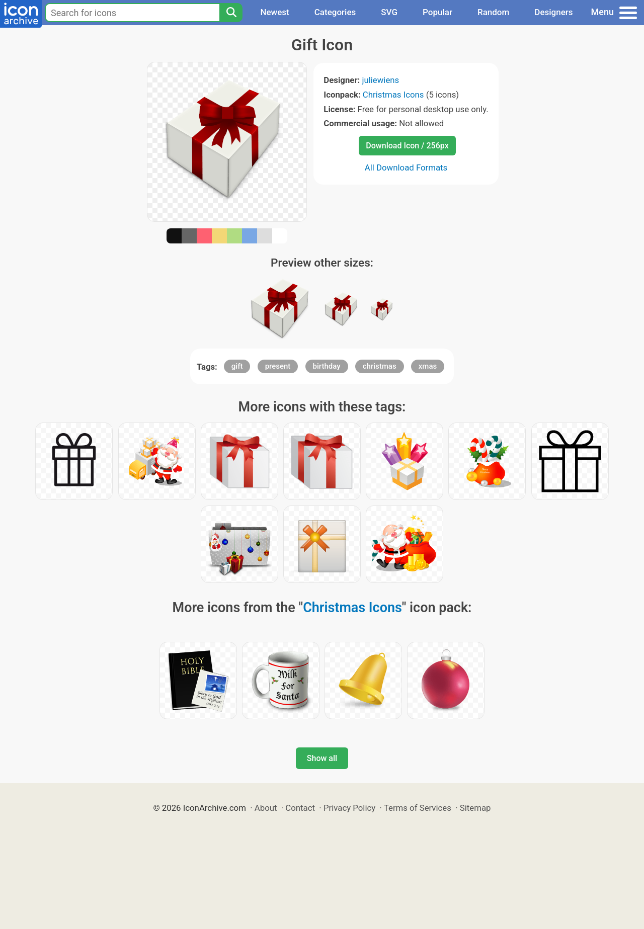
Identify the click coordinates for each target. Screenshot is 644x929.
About (266, 808)
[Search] (231, 12)
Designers (553, 12)
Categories (335, 12)
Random (493, 12)
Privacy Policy (349, 808)
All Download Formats (406, 167)
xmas (428, 366)
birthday (327, 366)
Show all (322, 758)
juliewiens (380, 80)
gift (237, 366)
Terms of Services (417, 808)
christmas (379, 366)
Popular (437, 12)
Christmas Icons (393, 95)
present (278, 366)
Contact (300, 808)
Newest (274, 12)
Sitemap (475, 808)
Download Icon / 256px (407, 145)
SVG (389, 12)
